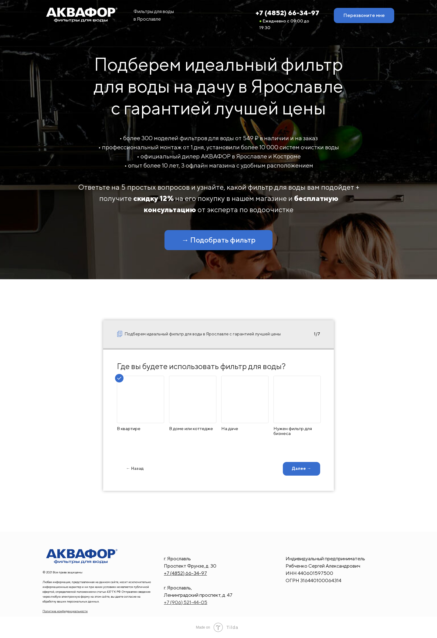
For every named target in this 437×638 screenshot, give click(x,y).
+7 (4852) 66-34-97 (287, 13)
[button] (364, 15)
